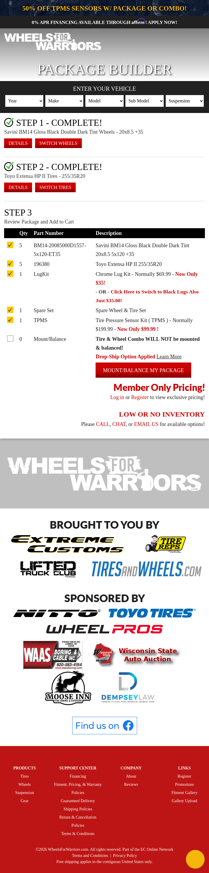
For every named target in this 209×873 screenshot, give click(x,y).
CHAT (119, 424)
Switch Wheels (58, 142)
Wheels (24, 784)
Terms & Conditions (77, 833)
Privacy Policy (125, 855)
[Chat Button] (195, 859)
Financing (78, 776)
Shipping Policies (77, 809)
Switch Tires (55, 187)
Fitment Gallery (184, 792)
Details (17, 142)
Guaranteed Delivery (78, 801)
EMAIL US (146, 424)
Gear (24, 801)
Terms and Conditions (90, 855)
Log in (117, 397)
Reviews (131, 784)
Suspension (24, 792)
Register (140, 397)
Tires (24, 776)
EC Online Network (157, 849)
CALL (103, 424)
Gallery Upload (184, 801)
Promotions (184, 784)
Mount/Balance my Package (143, 370)
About (131, 776)
